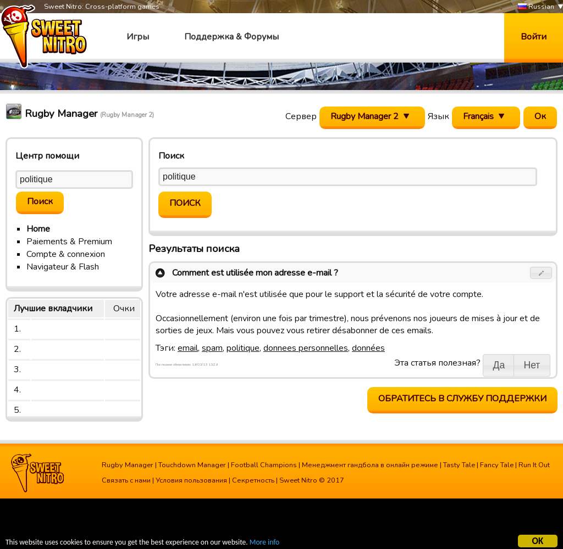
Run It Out (534, 465)
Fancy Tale (497, 465)
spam (212, 348)
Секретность (253, 480)
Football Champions (264, 465)
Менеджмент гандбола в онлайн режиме (370, 465)
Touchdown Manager (192, 465)
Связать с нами (126, 480)
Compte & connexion (65, 254)
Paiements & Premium (69, 242)
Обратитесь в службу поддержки (462, 399)
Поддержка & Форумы (231, 37)
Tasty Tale (459, 465)
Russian (536, 7)
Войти (534, 37)
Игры (137, 37)
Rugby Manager (127, 465)
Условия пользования (191, 480)
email (188, 348)
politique (243, 348)
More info (264, 543)
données (368, 348)
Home (38, 229)
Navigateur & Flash (62, 267)
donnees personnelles (305, 348)
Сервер (301, 116)
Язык (438, 116)
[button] (541, 273)
